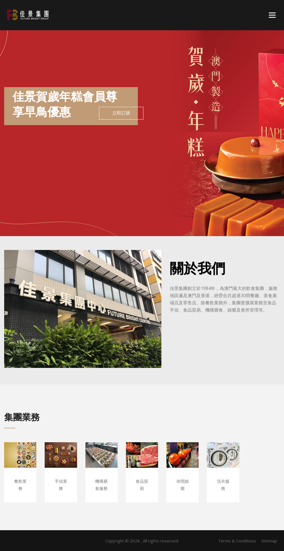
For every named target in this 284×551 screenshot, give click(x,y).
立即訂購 (121, 113)
